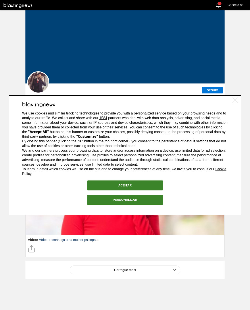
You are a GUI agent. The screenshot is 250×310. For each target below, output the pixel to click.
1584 (103, 118)
